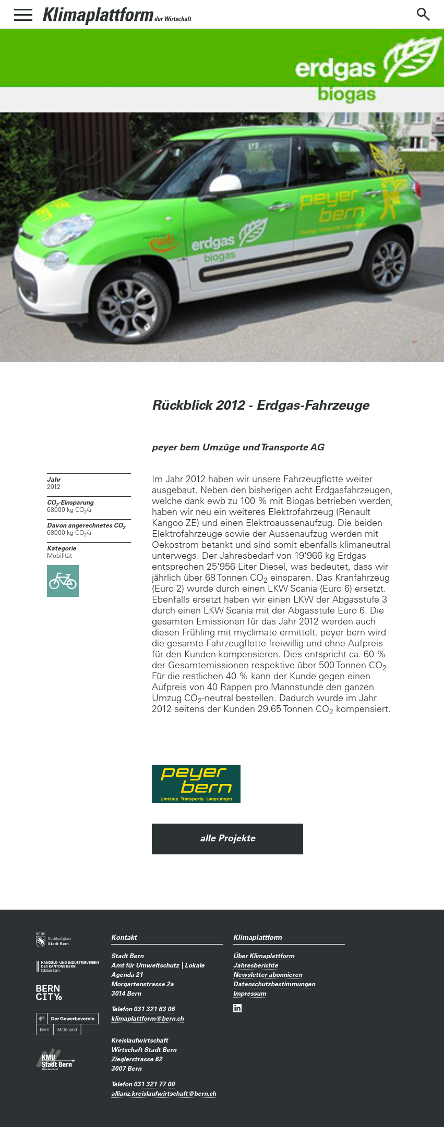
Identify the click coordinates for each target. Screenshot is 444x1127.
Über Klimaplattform (263, 955)
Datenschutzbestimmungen (274, 983)
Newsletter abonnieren (267, 974)
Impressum (249, 993)
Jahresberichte (255, 965)
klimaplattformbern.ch (147, 1018)
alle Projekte (227, 838)
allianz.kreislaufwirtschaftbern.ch (163, 1093)
